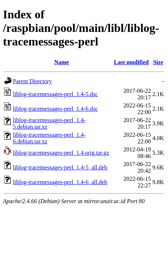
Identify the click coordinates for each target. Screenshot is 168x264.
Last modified (131, 62)
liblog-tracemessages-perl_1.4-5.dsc (55, 94)
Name (61, 62)
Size (158, 62)
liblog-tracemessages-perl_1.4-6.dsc (55, 109)
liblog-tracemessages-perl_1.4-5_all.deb (60, 167)
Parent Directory (32, 81)
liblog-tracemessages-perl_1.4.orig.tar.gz (61, 153)
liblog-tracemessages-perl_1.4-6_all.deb (60, 182)
